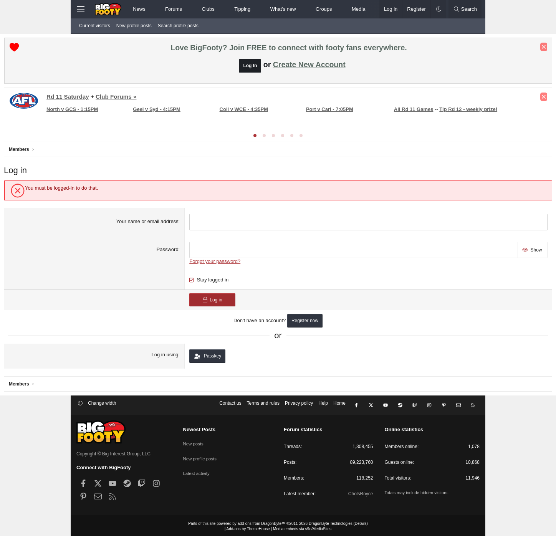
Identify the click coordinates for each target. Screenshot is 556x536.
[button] (151, 9)
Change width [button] (102, 405)
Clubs (208, 9)
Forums (173, 9)
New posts (194, 440)
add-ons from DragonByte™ (262, 522)
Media (358, 9)
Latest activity (197, 467)
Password (192, 250)
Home (339, 405)
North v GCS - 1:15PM (144, 109)
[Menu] (80, 9)
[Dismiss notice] (471, 49)
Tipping (242, 9)
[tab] (255, 137)
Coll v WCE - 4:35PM (272, 109)
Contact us (230, 405)
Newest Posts (199, 428)
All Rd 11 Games (101, 121)
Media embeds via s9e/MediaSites (302, 527)
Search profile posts (178, 25)
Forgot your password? (239, 261)
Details (361, 522)
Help (323, 405)
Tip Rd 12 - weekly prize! (156, 121)
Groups (324, 9)
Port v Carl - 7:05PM (337, 109)
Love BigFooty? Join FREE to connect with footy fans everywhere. (288, 49)
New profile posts (134, 25)
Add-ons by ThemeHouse (248, 527)
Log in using (189, 354)
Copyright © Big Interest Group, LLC (113, 452)
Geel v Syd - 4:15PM (208, 109)
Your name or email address (172, 223)
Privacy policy (299, 405)
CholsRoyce (360, 492)
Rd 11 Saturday (140, 98)
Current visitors (94, 25)
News (139, 9)
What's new (283, 9)
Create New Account (309, 66)
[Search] (465, 9)
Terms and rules (263, 405)
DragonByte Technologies (330, 522)
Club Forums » (188, 98)
